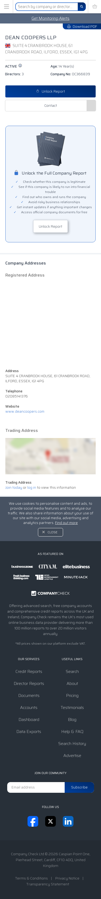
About (72, 683)
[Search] (82, 6)
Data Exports (28, 731)
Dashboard (28, 719)
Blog (72, 719)
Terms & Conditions (31, 878)
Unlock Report (50, 91)
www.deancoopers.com (24, 411)
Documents (29, 695)
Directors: (14, 74)
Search (72, 671)
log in (31, 487)
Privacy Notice (67, 878)
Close (52, 532)
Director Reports (29, 683)
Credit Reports (28, 671)
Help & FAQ (72, 731)
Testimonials (72, 707)
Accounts (28, 707)
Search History (72, 743)
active (13, 66)
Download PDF (82, 26)
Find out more (66, 523)
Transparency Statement (47, 884)
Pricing (72, 695)
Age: (62, 66)
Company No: (70, 74)
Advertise (72, 755)
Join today (13, 487)
